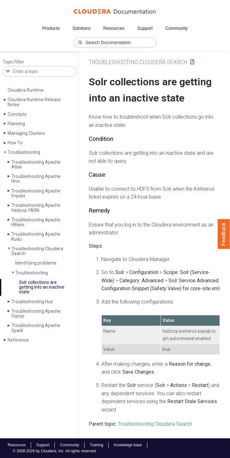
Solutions (81, 28)
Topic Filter (13, 62)
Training (96, 445)
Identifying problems (35, 262)
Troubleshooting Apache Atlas (36, 164)
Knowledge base (128, 445)
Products (51, 28)
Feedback (224, 234)
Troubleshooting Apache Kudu (36, 236)
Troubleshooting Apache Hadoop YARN (36, 208)
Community (176, 28)
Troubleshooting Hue (32, 301)
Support (145, 28)
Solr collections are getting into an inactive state (41, 287)
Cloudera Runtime (26, 90)
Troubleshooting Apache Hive (36, 179)
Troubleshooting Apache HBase (36, 222)
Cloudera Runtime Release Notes (34, 102)
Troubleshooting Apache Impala (36, 193)
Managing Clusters (26, 133)
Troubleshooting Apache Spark (36, 328)
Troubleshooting (31, 272)
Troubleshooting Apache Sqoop (36, 313)
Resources (114, 28)
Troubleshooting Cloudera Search (37, 251)
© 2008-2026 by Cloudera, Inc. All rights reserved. (55, 451)
